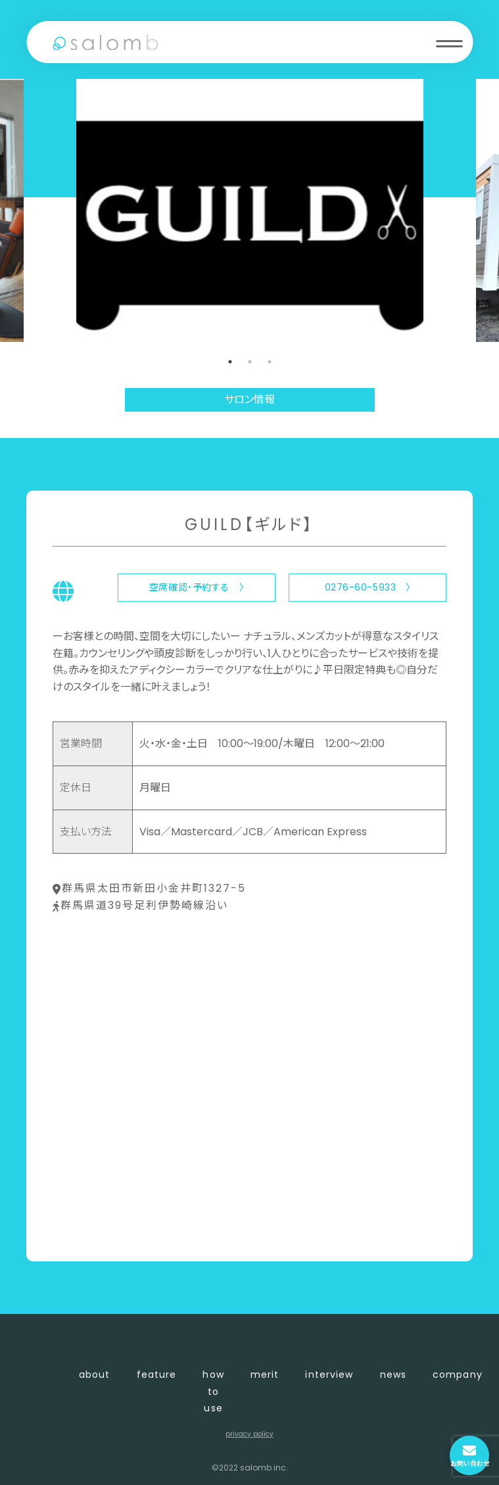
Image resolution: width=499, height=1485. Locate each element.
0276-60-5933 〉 (368, 587)
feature (157, 1374)
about (94, 1374)
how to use (213, 1391)
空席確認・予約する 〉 (196, 587)
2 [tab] (249, 361)
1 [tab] (230, 361)
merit (264, 1374)
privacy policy (249, 1434)
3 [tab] (269, 361)
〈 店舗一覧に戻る (96, 1229)
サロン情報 (249, 399)
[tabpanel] (249, 210)
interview (329, 1374)
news (393, 1374)
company (458, 1374)
